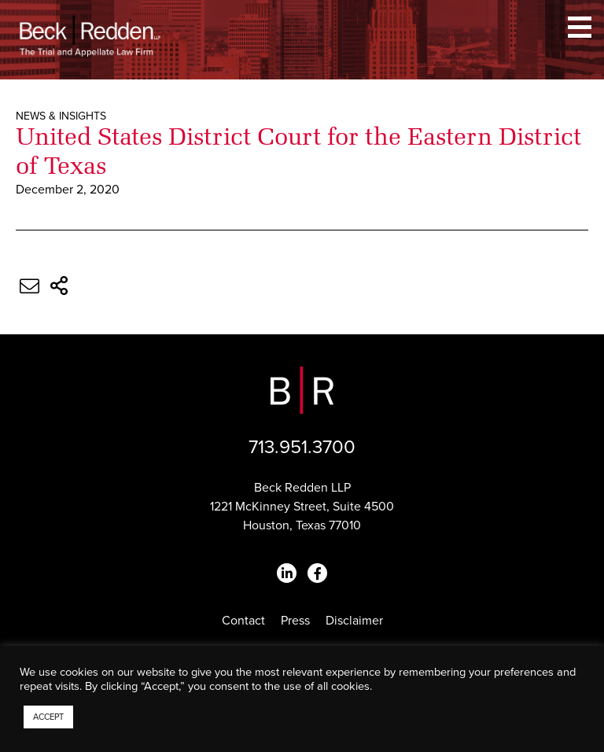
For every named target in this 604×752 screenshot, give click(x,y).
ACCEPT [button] (48, 717)
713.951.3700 (302, 447)
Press (295, 621)
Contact (243, 621)
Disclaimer (354, 621)
